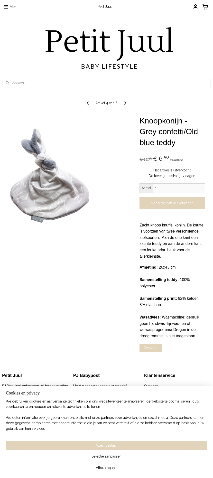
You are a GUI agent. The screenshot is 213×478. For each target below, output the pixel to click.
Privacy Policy (155, 402)
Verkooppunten (156, 408)
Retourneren (154, 397)
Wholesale (152, 413)
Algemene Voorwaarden (163, 391)
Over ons (151, 386)
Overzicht (150, 348)
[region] (74, 453)
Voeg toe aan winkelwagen (172, 203)
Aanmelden (86, 397)
